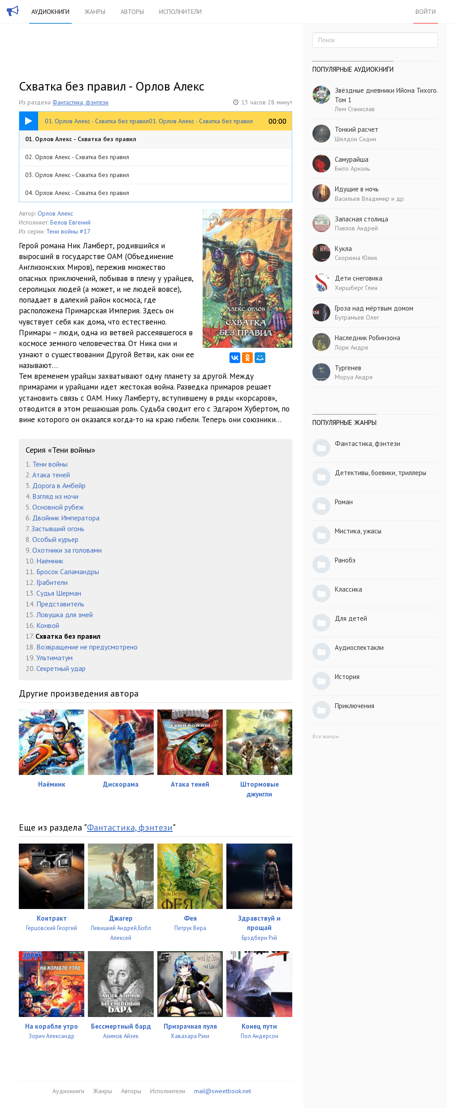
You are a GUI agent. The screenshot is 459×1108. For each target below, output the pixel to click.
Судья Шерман (58, 593)
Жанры (95, 12)
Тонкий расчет (356, 129)
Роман (344, 502)
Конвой (47, 625)
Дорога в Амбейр (59, 485)
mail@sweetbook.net (222, 1091)
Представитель (60, 603)
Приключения (354, 705)
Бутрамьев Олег (357, 317)
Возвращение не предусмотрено (87, 646)
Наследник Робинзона (367, 337)
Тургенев (348, 368)
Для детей (351, 618)
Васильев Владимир (362, 199)
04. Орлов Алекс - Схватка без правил (77, 193)
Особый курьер (55, 539)
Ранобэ (345, 560)
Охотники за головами (67, 549)
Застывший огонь (57, 528)
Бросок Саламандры (67, 571)
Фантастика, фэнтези (80, 102)
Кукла (343, 248)
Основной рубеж (58, 506)
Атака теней (51, 474)
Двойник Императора (66, 517)
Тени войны (50, 463)
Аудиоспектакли (359, 647)
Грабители (52, 582)
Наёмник (49, 560)
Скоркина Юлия (356, 258)
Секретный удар (61, 668)
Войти (426, 12)
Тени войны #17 (68, 231)
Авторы (132, 12)
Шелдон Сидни (355, 139)
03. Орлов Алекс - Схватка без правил (77, 175)
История (347, 676)
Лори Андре (351, 347)
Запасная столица (361, 219)
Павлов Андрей (356, 228)
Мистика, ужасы (358, 531)
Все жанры (325, 736)
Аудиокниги (50, 12)
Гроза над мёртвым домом (374, 308)
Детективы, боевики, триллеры (380, 472)
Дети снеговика (358, 278)
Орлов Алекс (55, 213)
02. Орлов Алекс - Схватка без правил (77, 157)
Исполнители (180, 12)
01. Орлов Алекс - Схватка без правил (80, 139)
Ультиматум (54, 657)
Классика (348, 589)
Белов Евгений (70, 222)
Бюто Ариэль (352, 168)
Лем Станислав (355, 109)
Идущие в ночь (357, 189)
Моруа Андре (354, 377)
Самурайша (351, 159)
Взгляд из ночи (55, 496)
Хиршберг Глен (356, 288)
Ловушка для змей (64, 614)
